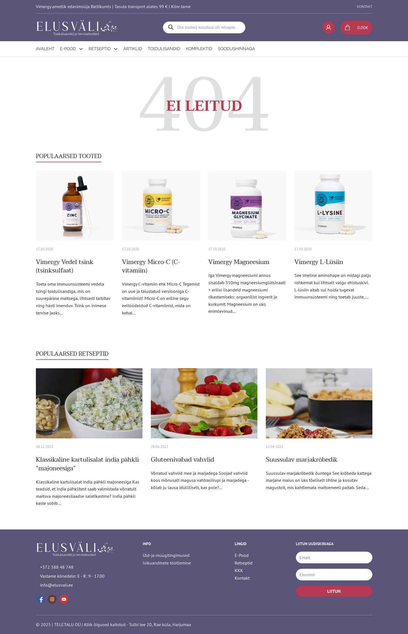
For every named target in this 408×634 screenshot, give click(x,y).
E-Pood (68, 48)
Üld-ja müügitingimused (166, 555)
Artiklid (132, 48)
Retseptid (100, 48)
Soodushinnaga (236, 48)
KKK (239, 570)
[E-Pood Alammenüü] (81, 49)
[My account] (328, 27)
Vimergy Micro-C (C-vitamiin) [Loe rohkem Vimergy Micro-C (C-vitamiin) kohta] (151, 266)
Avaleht (45, 48)
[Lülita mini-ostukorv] (354, 27)
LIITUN (334, 591)
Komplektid (199, 48)
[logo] (78, 27)
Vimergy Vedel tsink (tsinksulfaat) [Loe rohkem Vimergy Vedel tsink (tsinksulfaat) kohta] (64, 266)
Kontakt (242, 578)
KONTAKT (364, 7)
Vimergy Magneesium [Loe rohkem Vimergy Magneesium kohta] (238, 262)
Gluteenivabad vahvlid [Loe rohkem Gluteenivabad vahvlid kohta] (182, 459)
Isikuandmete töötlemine (167, 563)
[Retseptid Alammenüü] (116, 49)
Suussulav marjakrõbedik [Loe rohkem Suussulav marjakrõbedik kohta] (302, 459)
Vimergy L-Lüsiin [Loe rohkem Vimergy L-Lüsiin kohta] (318, 262)
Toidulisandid (164, 48)
